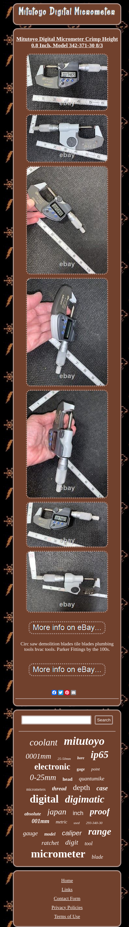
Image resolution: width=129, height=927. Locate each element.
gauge (30, 833)
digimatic (85, 799)
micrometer (58, 854)
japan (56, 811)
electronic (52, 766)
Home (67, 880)
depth (81, 787)
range (99, 831)
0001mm (38, 756)
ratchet (50, 842)
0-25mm (43, 777)
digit (71, 842)
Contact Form (67, 898)
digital (44, 799)
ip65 (99, 754)
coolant (43, 742)
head (68, 779)
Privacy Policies (66, 907)
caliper (72, 833)
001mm (40, 821)
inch (78, 813)
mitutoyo (84, 741)
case (102, 788)
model (50, 834)
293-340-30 (94, 823)
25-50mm (64, 759)
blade (97, 857)
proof (100, 811)
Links (67, 889)
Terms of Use (67, 916)
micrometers (36, 789)
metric (61, 822)
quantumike (91, 779)
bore (80, 758)
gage (81, 769)
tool (89, 843)
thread (59, 789)
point (95, 769)
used (77, 823)
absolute (32, 813)
